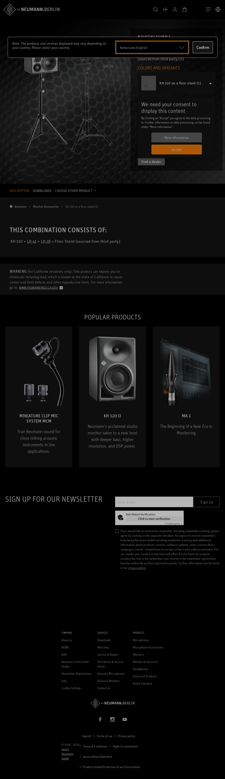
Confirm (202, 47)
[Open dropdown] (152, 47)
